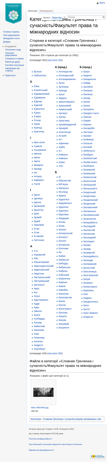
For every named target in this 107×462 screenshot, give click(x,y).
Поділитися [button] (10, 75)
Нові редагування (11, 35)
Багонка (63, 312)
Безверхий (89, 169)
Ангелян (38, 341)
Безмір (87, 249)
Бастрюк (88, 132)
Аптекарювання (67, 79)
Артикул (63, 113)
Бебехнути (89, 150)
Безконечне (90, 218)
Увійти (102, 3)
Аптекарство (65, 71)
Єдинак (38, 101)
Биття (87, 309)
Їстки (36, 232)
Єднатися (39, 108)
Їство (36, 228)
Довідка (6, 42)
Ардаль (63, 98)
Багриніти (64, 327)
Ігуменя (38, 146)
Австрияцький (41, 281)
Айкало (38, 311)
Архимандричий (67, 124)
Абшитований (41, 262)
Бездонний (89, 203)
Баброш (63, 271)
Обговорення (46, 11)
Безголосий (90, 181)
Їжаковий (39, 225)
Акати (37, 315)
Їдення (37, 202)
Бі (60, 177)
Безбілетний (90, 158)
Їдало (37, 194)
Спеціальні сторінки (14, 58)
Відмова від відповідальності (41, 450)
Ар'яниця (64, 86)
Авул (36, 288)
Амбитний (39, 326)
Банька (87, 117)
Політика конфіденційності (40, 439)
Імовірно (38, 165)
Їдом (36, 213)
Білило (62, 229)
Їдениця (38, 198)
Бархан (87, 124)
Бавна (62, 286)
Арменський (65, 109)
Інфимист (39, 180)
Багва (62, 301)
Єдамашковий (41, 93)
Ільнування (40, 150)
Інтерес (38, 176)
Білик (61, 226)
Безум (87, 279)
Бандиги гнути (91, 113)
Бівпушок (64, 188)
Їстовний (38, 236)
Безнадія (88, 260)
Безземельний (91, 215)
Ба (60, 252)
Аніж (36, 333)
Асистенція (65, 132)
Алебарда (39, 318)
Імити (37, 161)
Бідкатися (64, 199)
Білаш (62, 222)
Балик (87, 101)
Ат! (60, 139)
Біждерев (64, 218)
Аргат (62, 94)
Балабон (88, 86)
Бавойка (63, 290)
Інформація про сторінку (12, 69)
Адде (36, 303)
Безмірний (89, 252)
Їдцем (37, 221)
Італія (37, 184)
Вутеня (38, 71)
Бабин (62, 256)
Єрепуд (38, 127)
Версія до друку (12, 62)
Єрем (37, 124)
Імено (37, 157)
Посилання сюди (13, 50)
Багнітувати (65, 308)
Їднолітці (38, 210)
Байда (87, 83)
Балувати (89, 109)
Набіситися (40, 75)
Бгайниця (89, 139)
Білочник (63, 248)
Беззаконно (90, 211)
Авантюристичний (43, 266)
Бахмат (88, 135)
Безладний (89, 226)
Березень (89, 290)
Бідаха (62, 195)
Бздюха (88, 298)
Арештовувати (66, 101)
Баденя (88, 75)
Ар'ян (62, 83)
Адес (36, 307)
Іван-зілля (39, 142)
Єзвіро (37, 116)
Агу (35, 292)
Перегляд (57, 17)
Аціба (62, 147)
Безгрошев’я (90, 188)
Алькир (38, 322)
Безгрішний (90, 184)
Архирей (63, 128)
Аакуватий (39, 254)
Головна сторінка (11, 32)
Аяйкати (63, 158)
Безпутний (89, 267)
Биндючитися (91, 301)
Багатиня (64, 293)
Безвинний (89, 173)
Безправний (90, 264)
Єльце (37, 120)
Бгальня (88, 143)
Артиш (62, 117)
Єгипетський (40, 90)
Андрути (38, 345)
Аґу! (61, 166)
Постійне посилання (14, 65)
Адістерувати (41, 299)
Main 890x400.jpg (39, 407)
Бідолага (63, 210)
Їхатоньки (39, 240)
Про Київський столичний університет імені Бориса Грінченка (55, 444)
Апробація (39, 348)
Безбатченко (90, 162)
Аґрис (62, 162)
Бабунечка (64, 278)
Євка (36, 86)
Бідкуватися (65, 203)
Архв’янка (64, 120)
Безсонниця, (90, 271)
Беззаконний (90, 207)
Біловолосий (65, 233)
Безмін (87, 245)
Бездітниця (90, 196)
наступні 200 (55, 60)
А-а (36, 250)
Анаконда (39, 337)
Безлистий (89, 230)
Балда (87, 98)
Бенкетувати (90, 286)
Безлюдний (90, 237)
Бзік (86, 294)
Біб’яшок (63, 184)
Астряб (62, 135)
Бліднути (88, 316)
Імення (37, 153)
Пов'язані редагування (11, 54)
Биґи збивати (91, 313)
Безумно (88, 282)
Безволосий (90, 177)
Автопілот (39, 284)
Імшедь (38, 168)
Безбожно (89, 166)
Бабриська (64, 267)
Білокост (63, 237)
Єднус (37, 112)
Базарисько (90, 79)
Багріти (63, 316)
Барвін (87, 120)
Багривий (64, 324)
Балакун (88, 90)
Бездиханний (91, 200)
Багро (87, 71)
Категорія (36, 419)
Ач (60, 150)
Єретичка (39, 131)
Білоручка (64, 244)
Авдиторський (41, 269)
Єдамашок (39, 97)
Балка (87, 105)
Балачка (88, 94)
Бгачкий (88, 147)
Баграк (62, 320)
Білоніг (62, 241)
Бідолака (63, 214)
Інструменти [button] (10, 46)
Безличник (89, 233)
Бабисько (64, 259)
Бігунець (63, 191)
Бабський (64, 275)
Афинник (63, 143)
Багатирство (65, 297)
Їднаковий (39, 206)
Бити (86, 305)
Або (36, 258)
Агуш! (37, 296)
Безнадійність (91, 256)
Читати (46, 17)
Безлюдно (89, 241)
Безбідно (88, 154)
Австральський (42, 277)
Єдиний (38, 105)
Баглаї (62, 305)
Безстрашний (91, 275)
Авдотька (39, 273)
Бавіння (63, 282)
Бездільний (90, 192)
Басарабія (89, 128)
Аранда (63, 90)
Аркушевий (65, 105)
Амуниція (39, 330)
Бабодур (63, 263)
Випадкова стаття (11, 38)
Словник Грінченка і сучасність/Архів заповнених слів (72, 419)
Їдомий (37, 217)
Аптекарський (66, 75)
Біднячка (63, 207)
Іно (35, 172)
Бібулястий (65, 180)
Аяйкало (63, 154)
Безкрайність (91, 222)
